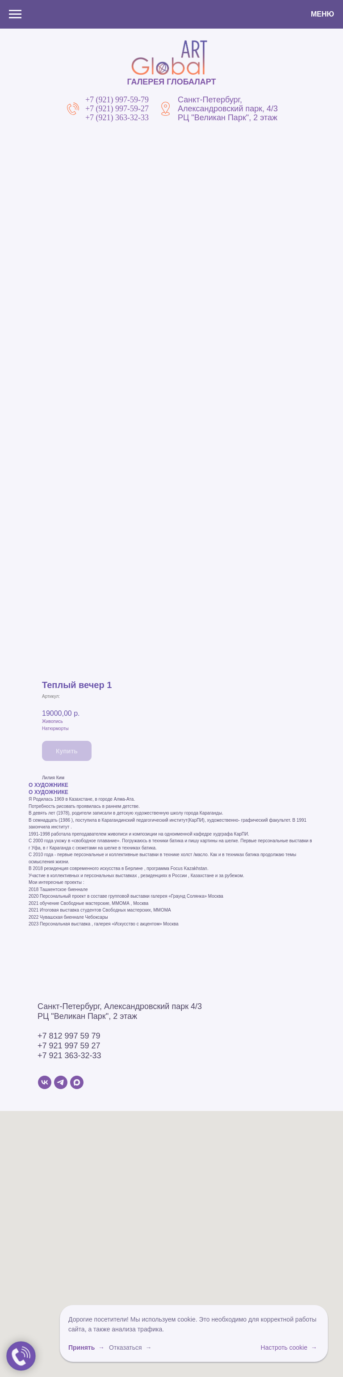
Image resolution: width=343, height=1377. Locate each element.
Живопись (52, 721)
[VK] (44, 1082)
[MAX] (77, 1082)
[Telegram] (60, 1082)
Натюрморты (55, 728)
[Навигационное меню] (15, 14)
